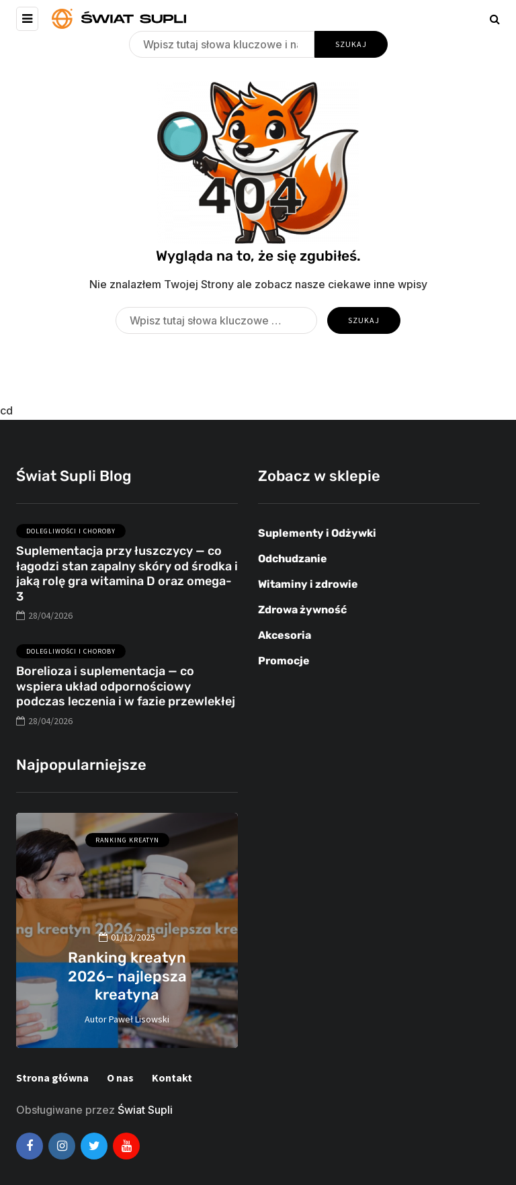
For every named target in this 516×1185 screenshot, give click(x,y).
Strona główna (52, 1077)
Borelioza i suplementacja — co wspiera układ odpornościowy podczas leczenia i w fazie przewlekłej (125, 696)
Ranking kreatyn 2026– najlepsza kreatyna (127, 976)
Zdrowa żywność (302, 609)
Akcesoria (284, 635)
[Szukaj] (221, 44)
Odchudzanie (292, 558)
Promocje (284, 660)
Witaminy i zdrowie (308, 584)
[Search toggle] (495, 19)
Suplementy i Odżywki (317, 533)
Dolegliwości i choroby (71, 541)
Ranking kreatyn (127, 840)
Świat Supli (145, 1109)
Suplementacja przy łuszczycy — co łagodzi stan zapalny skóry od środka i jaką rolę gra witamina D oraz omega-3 (127, 584)
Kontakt (172, 1077)
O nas (120, 1077)
